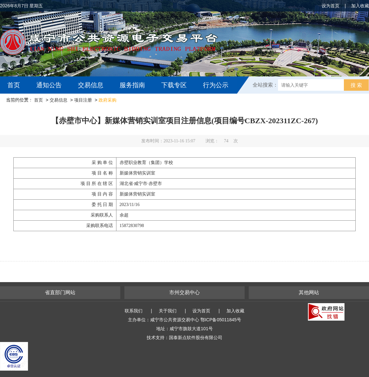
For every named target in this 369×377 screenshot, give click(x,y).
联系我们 (134, 310)
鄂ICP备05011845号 (220, 319)
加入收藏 (360, 5)
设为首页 (330, 5)
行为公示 (215, 85)
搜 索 (356, 85)
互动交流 (21, 102)
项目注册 (83, 100)
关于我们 (168, 310)
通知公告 (49, 85)
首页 (13, 85)
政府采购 (107, 100)
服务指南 (132, 85)
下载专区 (174, 85)
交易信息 (90, 85)
